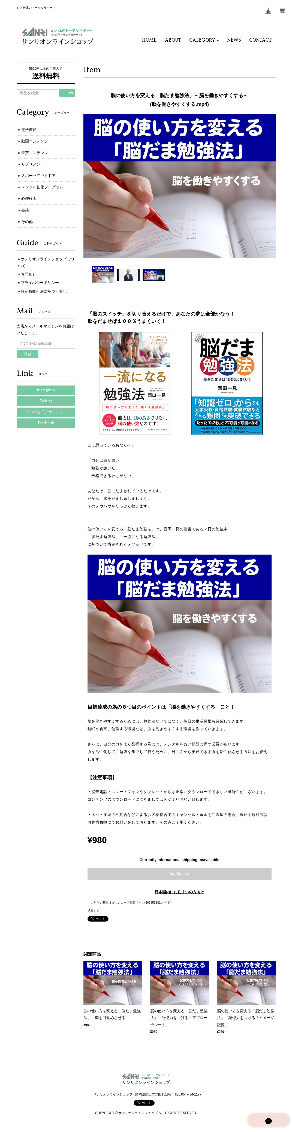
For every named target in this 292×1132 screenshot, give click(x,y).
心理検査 (29, 198)
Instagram (46, 390)
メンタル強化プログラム (42, 187)
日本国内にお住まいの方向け (179, 892)
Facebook (46, 423)
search (67, 93)
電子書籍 (29, 129)
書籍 (25, 210)
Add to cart (179, 873)
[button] (204, 40)
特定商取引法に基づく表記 (44, 291)
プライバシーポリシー (40, 282)
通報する (94, 910)
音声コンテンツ (34, 153)
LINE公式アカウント (46, 412)
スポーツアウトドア (38, 175)
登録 (27, 354)
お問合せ (28, 274)
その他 (27, 221)
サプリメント (32, 164)
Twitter (46, 401)
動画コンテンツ (34, 141)
